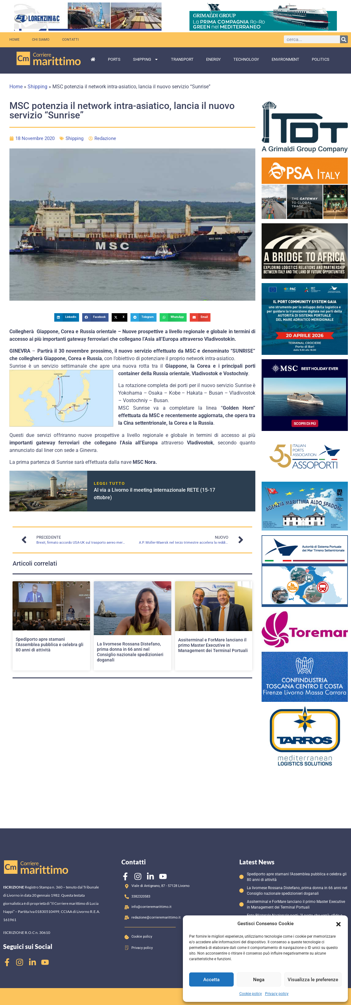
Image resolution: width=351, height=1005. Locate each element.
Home (14, 40)
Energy (213, 59)
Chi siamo (41, 40)
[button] (338, 923)
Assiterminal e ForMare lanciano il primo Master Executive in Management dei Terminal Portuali (213, 645)
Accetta (211, 979)
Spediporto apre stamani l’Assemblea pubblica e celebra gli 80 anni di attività (49, 644)
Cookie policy (250, 994)
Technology (246, 59)
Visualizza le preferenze (313, 979)
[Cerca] (344, 39)
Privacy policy (277, 994)
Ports (114, 59)
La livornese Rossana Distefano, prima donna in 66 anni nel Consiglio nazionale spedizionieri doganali (130, 651)
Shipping (145, 59)
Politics (320, 59)
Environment (285, 59)
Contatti (70, 40)
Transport (182, 59)
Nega (258, 979)
